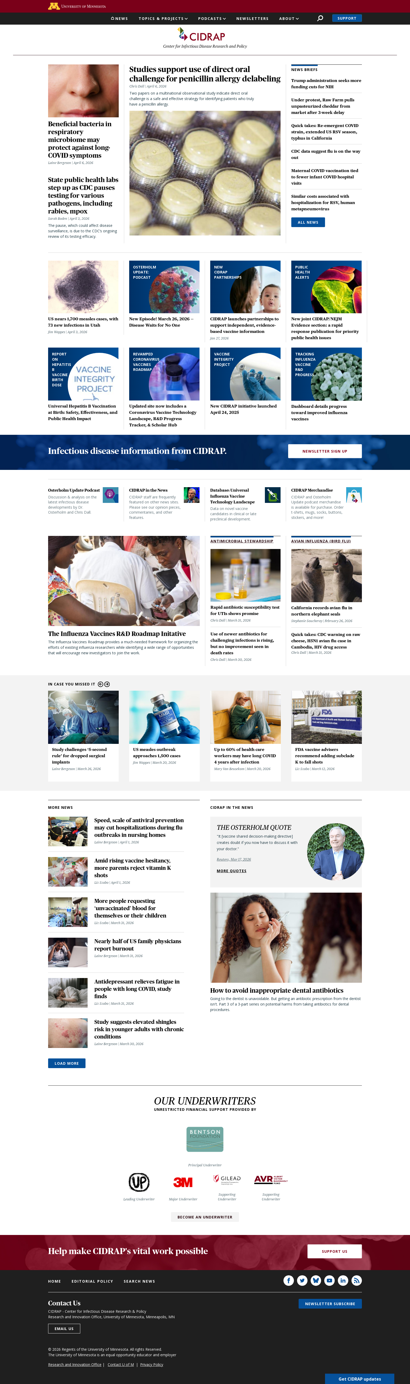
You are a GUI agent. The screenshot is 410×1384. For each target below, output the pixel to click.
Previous (100, 685)
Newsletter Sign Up (325, 452)
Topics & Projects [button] (161, 18)
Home (54, 1282)
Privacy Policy (151, 1365)
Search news (139, 1282)
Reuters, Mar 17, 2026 (234, 861)
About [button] (287, 18)
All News (308, 223)
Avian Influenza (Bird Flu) (321, 542)
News (121, 18)
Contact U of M (121, 1365)
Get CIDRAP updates (360, 1379)
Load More (67, 1064)
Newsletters (252, 18)
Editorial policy (92, 1282)
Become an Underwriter (205, 1218)
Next (107, 685)
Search (320, 18)
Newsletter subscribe (330, 1305)
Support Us (335, 1252)
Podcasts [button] (210, 18)
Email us (64, 1329)
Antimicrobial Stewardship (242, 542)
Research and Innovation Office (74, 1365)
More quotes (232, 872)
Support (347, 18)
